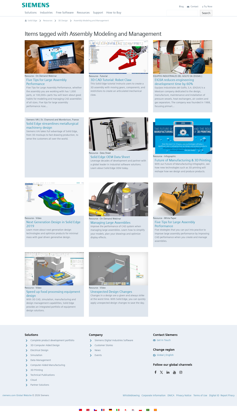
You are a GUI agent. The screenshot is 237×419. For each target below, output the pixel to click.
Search (206, 13)
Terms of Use (200, 395)
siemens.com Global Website (17, 395)
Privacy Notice (183, 395)
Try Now (207, 6)
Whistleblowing (131, 395)
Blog (181, 6)
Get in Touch (162, 340)
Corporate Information (154, 395)
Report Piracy (228, 395)
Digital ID (214, 395)
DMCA (171, 395)
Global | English (163, 355)
